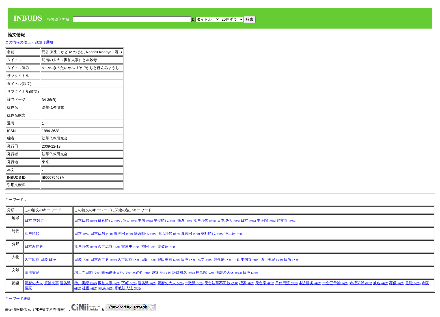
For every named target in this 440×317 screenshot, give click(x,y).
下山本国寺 (246, 259)
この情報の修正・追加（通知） (31, 42)
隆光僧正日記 (116, 272)
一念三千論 (335, 283)
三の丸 (141, 272)
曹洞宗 (123, 233)
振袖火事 (51, 283)
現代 (129, 220)
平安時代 (165, 220)
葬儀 (396, 283)
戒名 (380, 283)
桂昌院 (205, 272)
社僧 (89, 288)
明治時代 (169, 233)
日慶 (44, 259)
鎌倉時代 (109, 220)
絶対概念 (183, 272)
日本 (28, 220)
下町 (129, 283)
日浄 (52, 259)
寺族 (106, 288)
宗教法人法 (128, 288)
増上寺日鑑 (87, 272)
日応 (149, 259)
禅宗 (149, 246)
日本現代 (228, 220)
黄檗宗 (167, 246)
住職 (413, 283)
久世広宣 (109, 246)
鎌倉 (185, 220)
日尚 (291, 259)
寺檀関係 (361, 283)
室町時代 (212, 233)
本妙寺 (38, 220)
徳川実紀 (271, 259)
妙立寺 (286, 220)
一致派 (194, 283)
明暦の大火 (228, 272)
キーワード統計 (18, 298)
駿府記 (161, 272)
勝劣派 (65, 283)
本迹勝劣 (310, 283)
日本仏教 (85, 220)
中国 (145, 220)
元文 (204, 259)
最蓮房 (222, 259)
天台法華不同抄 (221, 283)
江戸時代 (204, 220)
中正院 (266, 220)
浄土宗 (234, 233)
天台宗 (264, 283)
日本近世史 (34, 246)
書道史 (130, 246)
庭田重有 (169, 259)
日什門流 (286, 283)
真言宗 (190, 233)
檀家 (28, 288)
